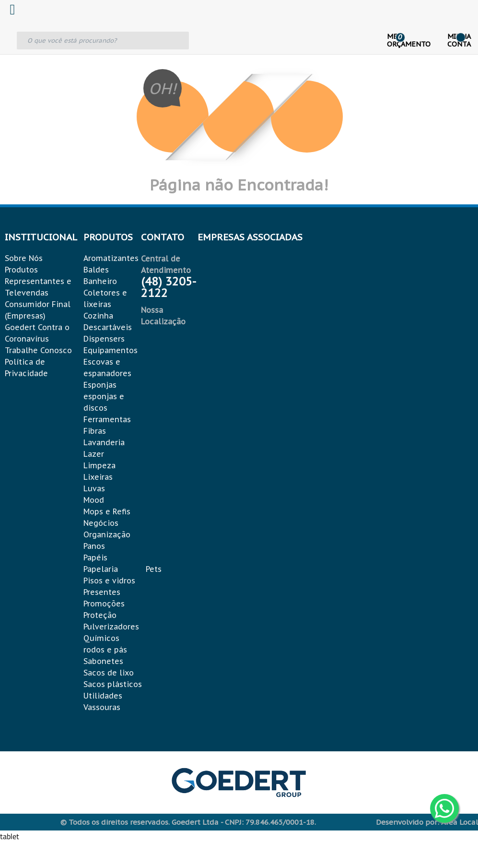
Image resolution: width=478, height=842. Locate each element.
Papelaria (100, 569)
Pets (154, 569)
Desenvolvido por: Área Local (427, 822)
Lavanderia (104, 442)
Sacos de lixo (108, 672)
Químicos (101, 638)
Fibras (94, 431)
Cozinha (98, 315)
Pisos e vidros (109, 580)
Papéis (95, 557)
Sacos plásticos (112, 684)
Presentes (101, 592)
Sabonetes (103, 661)
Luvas (94, 488)
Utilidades (102, 695)
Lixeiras (98, 477)
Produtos (21, 269)
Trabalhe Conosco (38, 350)
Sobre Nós (24, 258)
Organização (106, 534)
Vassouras (101, 707)
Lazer (93, 454)
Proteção (100, 615)
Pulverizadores (111, 626)
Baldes (96, 269)
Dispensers (104, 339)
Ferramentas (107, 419)
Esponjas (100, 385)
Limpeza (99, 465)
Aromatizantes (111, 258)
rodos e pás (105, 649)
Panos (94, 546)
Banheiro (100, 281)
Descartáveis (107, 327)
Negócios (100, 523)
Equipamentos (110, 350)
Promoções (104, 603)
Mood (93, 500)
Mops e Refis (106, 511)
